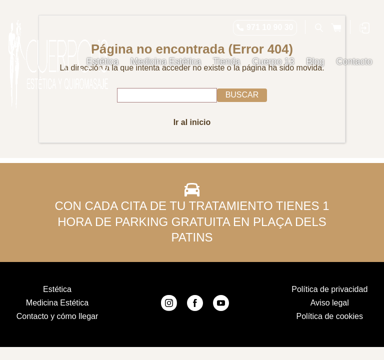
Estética (102, 61)
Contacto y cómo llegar (57, 316)
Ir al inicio (192, 122)
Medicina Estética (165, 61)
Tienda (226, 61)
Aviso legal (329, 302)
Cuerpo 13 (273, 61)
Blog (315, 61)
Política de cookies (329, 316)
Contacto (354, 61)
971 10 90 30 (269, 27)
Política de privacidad (330, 289)
